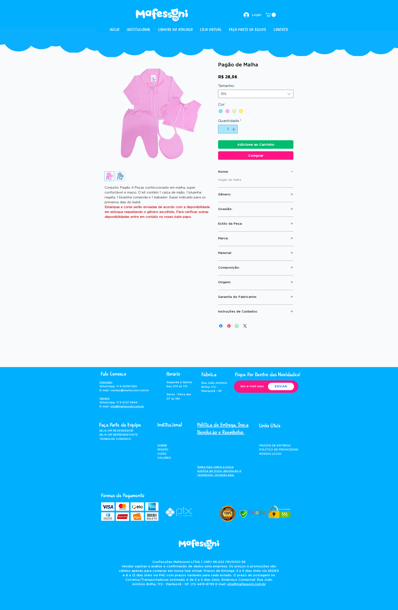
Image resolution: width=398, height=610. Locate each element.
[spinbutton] (228, 129)
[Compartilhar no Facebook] (220, 325)
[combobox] (255, 94)
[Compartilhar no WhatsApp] (237, 325)
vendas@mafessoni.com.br (129, 390)
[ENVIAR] (281, 386)
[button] (271, 15)
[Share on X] (245, 325)
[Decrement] (222, 129)
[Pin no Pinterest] (228, 325)
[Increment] (234, 129)
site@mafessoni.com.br (127, 406)
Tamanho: (226, 86)
